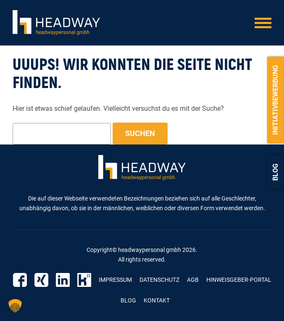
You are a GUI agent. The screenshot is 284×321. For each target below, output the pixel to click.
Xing (41, 280)
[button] (15, 306)
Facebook (20, 280)
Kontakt (157, 300)
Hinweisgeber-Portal (238, 279)
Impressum (115, 279)
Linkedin (63, 280)
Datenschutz (159, 279)
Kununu (84, 280)
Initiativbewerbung (275, 100)
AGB (193, 279)
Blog (275, 172)
